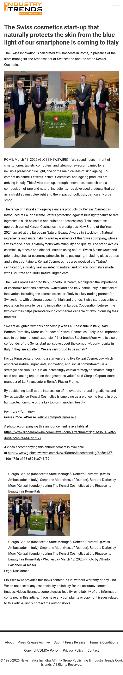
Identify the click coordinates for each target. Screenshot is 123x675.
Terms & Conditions (104, 642)
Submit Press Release (69, 642)
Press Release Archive (34, 642)
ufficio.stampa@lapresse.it (57, 417)
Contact (93, 650)
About (9, 642)
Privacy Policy (73, 650)
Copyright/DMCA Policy (41, 650)
